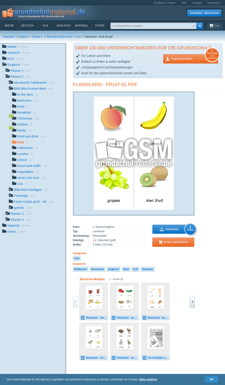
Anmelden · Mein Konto (204, 13)
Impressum (214, 2)
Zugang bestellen (194, 58)
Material (81, 25)
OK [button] (212, 379)
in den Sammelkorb (176, 242)
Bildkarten (80, 269)
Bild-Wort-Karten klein (59, 36)
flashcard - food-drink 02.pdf (94, 318)
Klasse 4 (19, 220)
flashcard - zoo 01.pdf (125, 358)
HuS (45, 25)
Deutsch (27, 25)
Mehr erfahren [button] (148, 379)
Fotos (99, 25)
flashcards (97, 269)
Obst (126, 269)
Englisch (63, 25)
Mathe (9, 25)
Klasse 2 (37, 36)
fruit (78, 36)
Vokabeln (147, 269)
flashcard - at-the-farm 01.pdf (94, 358)
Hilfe (184, 2)
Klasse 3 (19, 214)
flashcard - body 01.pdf (156, 318)
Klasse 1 (19, 71)
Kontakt (197, 2)
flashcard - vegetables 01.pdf (125, 318)
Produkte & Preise (164, 2)
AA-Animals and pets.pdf (156, 358)
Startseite (8, 36)
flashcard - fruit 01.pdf (105, 84)
